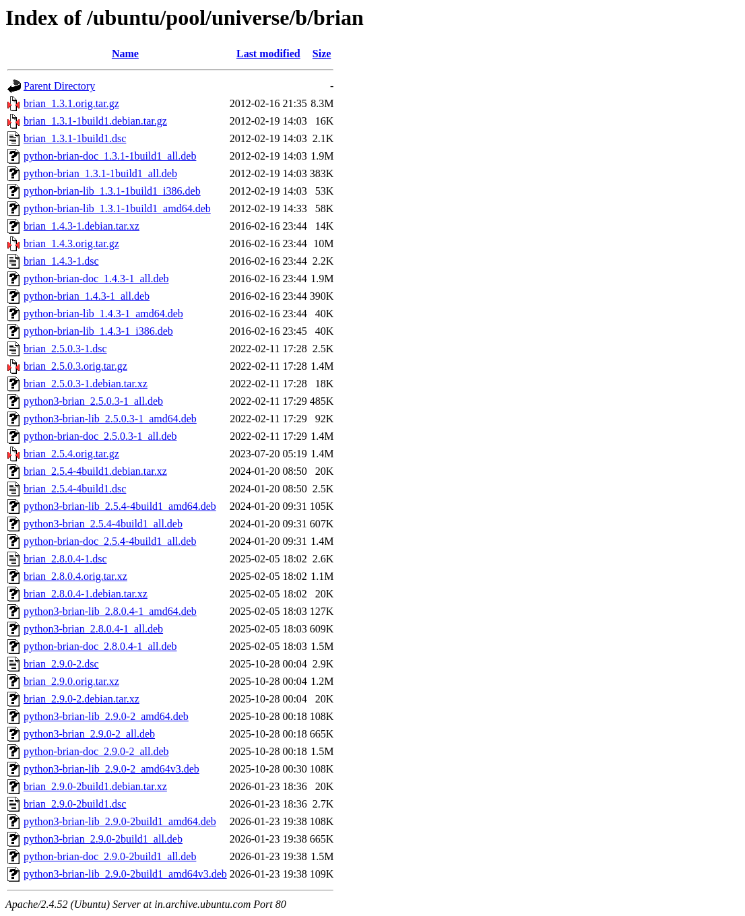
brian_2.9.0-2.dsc (61, 663)
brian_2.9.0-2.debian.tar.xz (81, 699)
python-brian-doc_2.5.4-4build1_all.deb (110, 541)
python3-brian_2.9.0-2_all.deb (89, 734)
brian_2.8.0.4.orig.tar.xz (75, 576)
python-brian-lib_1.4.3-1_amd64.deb (103, 313)
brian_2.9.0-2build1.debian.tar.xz (95, 786)
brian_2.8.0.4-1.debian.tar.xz (86, 593)
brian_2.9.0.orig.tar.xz (71, 681)
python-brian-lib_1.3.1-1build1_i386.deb (112, 191)
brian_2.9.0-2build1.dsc (75, 804)
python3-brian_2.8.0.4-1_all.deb (93, 628)
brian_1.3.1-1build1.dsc (75, 138)
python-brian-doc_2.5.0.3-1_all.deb (100, 436)
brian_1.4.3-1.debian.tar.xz (81, 226)
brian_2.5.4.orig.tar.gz (71, 453)
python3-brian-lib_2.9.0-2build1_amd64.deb (120, 821)
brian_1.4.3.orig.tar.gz (71, 243)
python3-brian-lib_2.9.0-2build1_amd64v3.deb (125, 874)
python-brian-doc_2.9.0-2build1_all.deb (110, 856)
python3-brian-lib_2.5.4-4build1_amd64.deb (120, 506)
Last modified (268, 53)
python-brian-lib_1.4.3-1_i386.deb (98, 331)
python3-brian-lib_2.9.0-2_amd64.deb (106, 716)
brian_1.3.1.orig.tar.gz (71, 103)
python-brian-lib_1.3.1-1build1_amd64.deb (117, 208)
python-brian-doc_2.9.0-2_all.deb (96, 751)
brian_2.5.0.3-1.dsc (65, 348)
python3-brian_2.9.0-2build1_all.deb (103, 839)
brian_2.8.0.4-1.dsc (65, 558)
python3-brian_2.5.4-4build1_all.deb (103, 523)
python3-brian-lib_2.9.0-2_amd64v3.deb (111, 769)
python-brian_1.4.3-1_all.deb (87, 296)
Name (125, 53)
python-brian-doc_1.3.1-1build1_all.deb (110, 156)
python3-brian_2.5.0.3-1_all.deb (93, 401)
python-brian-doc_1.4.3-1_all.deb (96, 278)
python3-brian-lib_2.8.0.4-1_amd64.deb (110, 611)
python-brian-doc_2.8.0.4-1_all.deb (100, 646)
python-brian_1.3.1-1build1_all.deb (100, 173)
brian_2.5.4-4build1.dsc (75, 488)
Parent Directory (59, 86)
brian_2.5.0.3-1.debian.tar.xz (86, 383)
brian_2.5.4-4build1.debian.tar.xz (95, 471)
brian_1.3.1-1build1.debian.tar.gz (95, 121)
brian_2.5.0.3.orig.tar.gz (75, 366)
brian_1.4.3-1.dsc (61, 261)
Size (322, 53)
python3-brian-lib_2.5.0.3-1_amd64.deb (110, 418)
